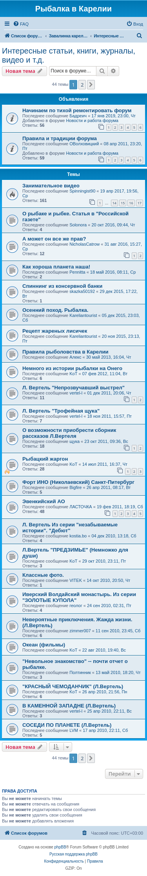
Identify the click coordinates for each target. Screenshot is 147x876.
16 (131, 203)
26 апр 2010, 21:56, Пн (104, 691)
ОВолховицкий (84, 143)
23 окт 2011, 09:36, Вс (106, 441)
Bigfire (75, 487)
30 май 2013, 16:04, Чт (108, 357)
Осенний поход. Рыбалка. (55, 310)
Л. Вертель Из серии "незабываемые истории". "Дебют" (70, 527)
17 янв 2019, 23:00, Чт (113, 115)
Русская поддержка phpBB (73, 854)
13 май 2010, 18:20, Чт (118, 672)
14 (114, 203)
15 (123, 203)
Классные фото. (43, 575)
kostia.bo (78, 535)
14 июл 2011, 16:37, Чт (105, 464)
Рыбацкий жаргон (45, 459)
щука (74, 441)
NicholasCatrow (84, 244)
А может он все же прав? (54, 239)
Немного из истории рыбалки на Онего (72, 368)
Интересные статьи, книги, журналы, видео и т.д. (68, 55)
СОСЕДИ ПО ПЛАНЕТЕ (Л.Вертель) (67, 725)
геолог (75, 605)
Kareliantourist (83, 315)
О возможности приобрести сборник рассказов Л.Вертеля (69, 433)
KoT (73, 373)
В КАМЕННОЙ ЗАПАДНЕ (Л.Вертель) (69, 706)
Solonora (78, 224)
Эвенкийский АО (43, 501)
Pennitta (77, 272)
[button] (91, 84)
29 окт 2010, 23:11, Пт (104, 561)
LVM (73, 730)
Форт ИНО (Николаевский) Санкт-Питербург (78, 482)
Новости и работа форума (92, 120)
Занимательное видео (51, 186)
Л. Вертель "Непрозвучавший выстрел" (73, 388)
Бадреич (78, 115)
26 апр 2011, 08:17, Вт (109, 487)
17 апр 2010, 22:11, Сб (105, 730)
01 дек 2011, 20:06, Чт (109, 393)
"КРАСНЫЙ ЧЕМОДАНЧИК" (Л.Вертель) (72, 686)
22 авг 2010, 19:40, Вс (104, 650)
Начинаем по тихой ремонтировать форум (76, 110)
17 (140, 203)
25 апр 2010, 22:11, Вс (109, 711)
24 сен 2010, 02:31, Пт (109, 605)
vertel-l (75, 393)
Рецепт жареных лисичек (54, 331)
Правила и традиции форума (59, 138)
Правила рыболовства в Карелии (65, 352)
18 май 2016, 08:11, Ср (113, 272)
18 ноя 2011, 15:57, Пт (109, 416)
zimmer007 (80, 630)
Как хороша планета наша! (56, 267)
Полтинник (80, 672)
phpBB (60, 847)
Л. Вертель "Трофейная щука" (61, 411)
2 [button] (82, 84)
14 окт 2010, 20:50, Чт (108, 580)
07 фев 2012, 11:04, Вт (105, 373)
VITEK (75, 580)
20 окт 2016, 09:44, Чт (113, 224)
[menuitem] (21, 24)
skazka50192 (82, 291)
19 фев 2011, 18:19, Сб (120, 506)
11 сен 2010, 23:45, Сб (118, 630)
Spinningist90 (82, 191)
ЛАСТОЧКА (80, 506)
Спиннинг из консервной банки (62, 286)
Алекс (75, 357)
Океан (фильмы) (43, 645)
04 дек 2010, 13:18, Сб (113, 535)
